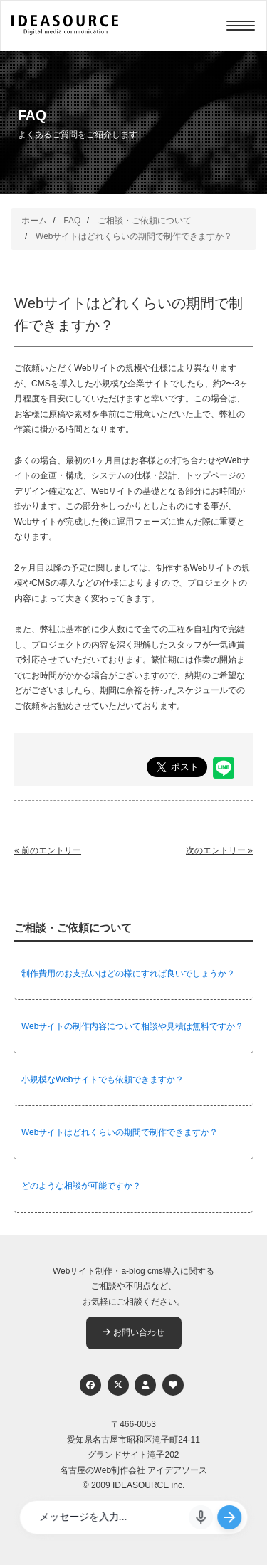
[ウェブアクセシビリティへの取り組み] (173, 1385)
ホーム (34, 221)
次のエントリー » (219, 850)
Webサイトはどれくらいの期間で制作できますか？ (134, 236)
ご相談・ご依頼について (145, 221)
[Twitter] (118, 1385)
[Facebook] (90, 1385)
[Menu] (241, 26)
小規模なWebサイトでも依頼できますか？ (102, 1080)
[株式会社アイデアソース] (64, 33)
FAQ (71, 221)
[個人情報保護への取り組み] (145, 1385)
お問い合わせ (133, 1332)
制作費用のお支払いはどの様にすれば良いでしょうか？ (128, 974)
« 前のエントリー (47, 850)
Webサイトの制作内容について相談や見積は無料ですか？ (132, 1026)
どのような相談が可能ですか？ (81, 1186)
